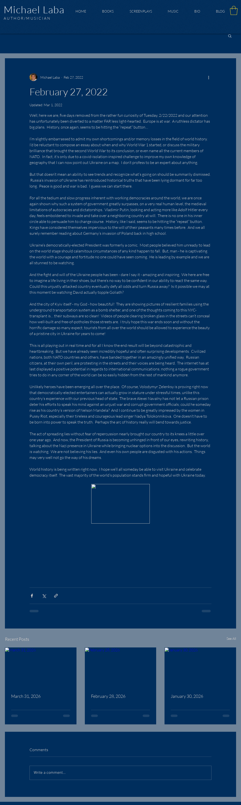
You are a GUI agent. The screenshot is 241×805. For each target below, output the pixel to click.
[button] (234, 10)
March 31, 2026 (26, 696)
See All (231, 638)
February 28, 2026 (108, 696)
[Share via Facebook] (32, 595)
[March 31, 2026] (40, 668)
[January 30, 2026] (200, 668)
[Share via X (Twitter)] (44, 595)
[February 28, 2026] (120, 668)
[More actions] (208, 77)
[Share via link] (56, 595)
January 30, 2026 (187, 696)
